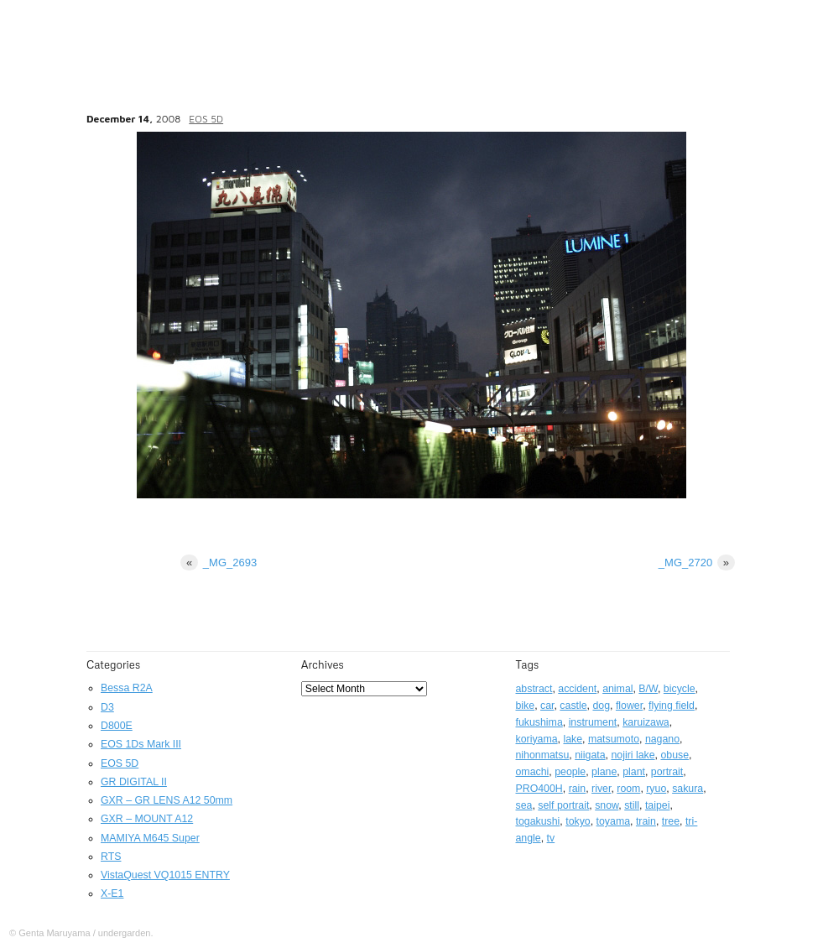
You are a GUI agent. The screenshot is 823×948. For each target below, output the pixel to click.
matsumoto (613, 739)
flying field (672, 705)
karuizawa (645, 722)
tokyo (578, 821)
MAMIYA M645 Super (150, 838)
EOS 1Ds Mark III (141, 744)
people (570, 772)
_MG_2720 (697, 562)
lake (572, 739)
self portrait (563, 805)
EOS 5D (206, 118)
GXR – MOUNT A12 (147, 819)
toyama (613, 821)
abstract (534, 689)
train (646, 821)
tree (671, 821)
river (601, 788)
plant (633, 772)
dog (601, 705)
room (628, 788)
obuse (674, 755)
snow (606, 805)
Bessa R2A (127, 688)
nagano (662, 739)
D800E (117, 726)
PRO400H (539, 788)
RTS (111, 856)
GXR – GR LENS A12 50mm (166, 800)
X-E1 (112, 893)
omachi (533, 772)
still (631, 805)
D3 (107, 707)
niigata (590, 755)
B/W (648, 689)
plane (604, 772)
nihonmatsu (543, 755)
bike (525, 705)
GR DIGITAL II (134, 782)
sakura (687, 788)
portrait (667, 772)
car (547, 705)
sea (524, 805)
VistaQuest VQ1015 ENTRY (165, 875)
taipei (657, 805)
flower (629, 705)
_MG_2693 (218, 562)
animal (617, 689)
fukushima (539, 722)
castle (573, 705)
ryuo (656, 788)
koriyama (537, 739)
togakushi (538, 821)
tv (551, 838)
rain (577, 788)
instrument (593, 722)
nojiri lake (632, 755)
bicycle (679, 689)
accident (577, 689)
